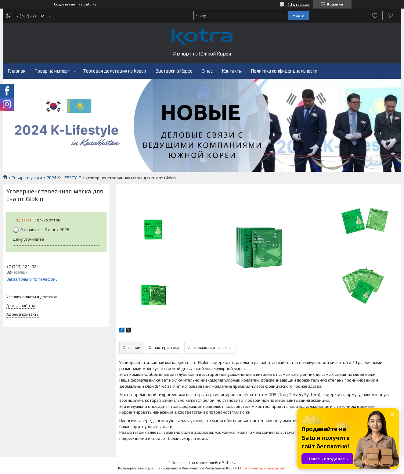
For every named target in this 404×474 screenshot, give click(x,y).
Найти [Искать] (298, 15)
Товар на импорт (52, 71)
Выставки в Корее (174, 71)
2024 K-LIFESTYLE (64, 177)
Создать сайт (65, 4)
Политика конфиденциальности (284, 71)
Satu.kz (229, 462)
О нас (207, 71)
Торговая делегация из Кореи (114, 71)
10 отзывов (298, 4)
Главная (16, 71)
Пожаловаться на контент (263, 468)
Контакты (232, 71)
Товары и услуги (27, 177)
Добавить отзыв (375, 15)
